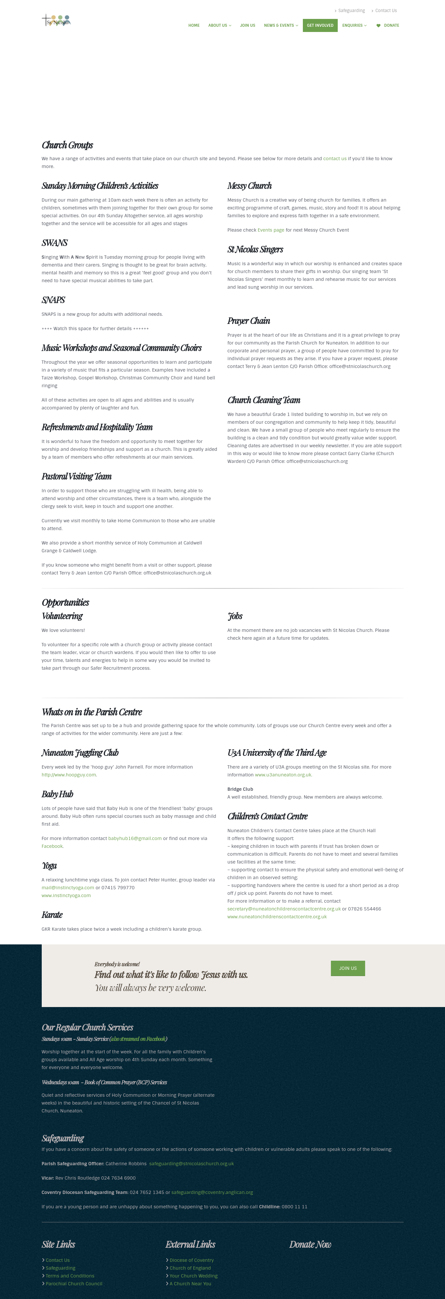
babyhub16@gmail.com (134, 838)
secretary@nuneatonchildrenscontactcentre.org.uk (284, 909)
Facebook (52, 846)
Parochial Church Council (74, 1284)
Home (194, 25)
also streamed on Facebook (138, 1038)
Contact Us (384, 10)
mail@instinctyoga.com (68, 888)
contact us (335, 158)
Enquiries (352, 25)
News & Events (279, 25)
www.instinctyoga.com (66, 895)
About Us (217, 25)
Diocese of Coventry (191, 1260)
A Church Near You (190, 1284)
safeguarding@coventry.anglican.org (212, 1192)
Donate (387, 25)
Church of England (190, 1268)
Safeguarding (349, 10)
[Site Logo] (56, 19)
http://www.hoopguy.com (69, 775)
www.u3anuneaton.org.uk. (283, 775)
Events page (271, 230)
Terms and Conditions (70, 1276)
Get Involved (320, 25)
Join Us (247, 25)
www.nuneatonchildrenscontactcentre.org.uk (277, 917)
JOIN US (348, 968)
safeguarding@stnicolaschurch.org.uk (191, 1164)
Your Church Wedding (193, 1276)
